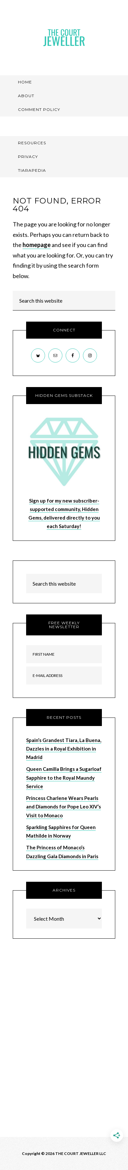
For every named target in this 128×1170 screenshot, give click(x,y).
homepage (37, 244)
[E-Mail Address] (64, 675)
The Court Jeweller (64, 37)
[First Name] (64, 654)
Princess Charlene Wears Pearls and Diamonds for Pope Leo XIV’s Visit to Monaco (63, 806)
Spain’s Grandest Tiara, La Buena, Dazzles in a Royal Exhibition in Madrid (63, 748)
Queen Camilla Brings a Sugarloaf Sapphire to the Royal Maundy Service (64, 777)
